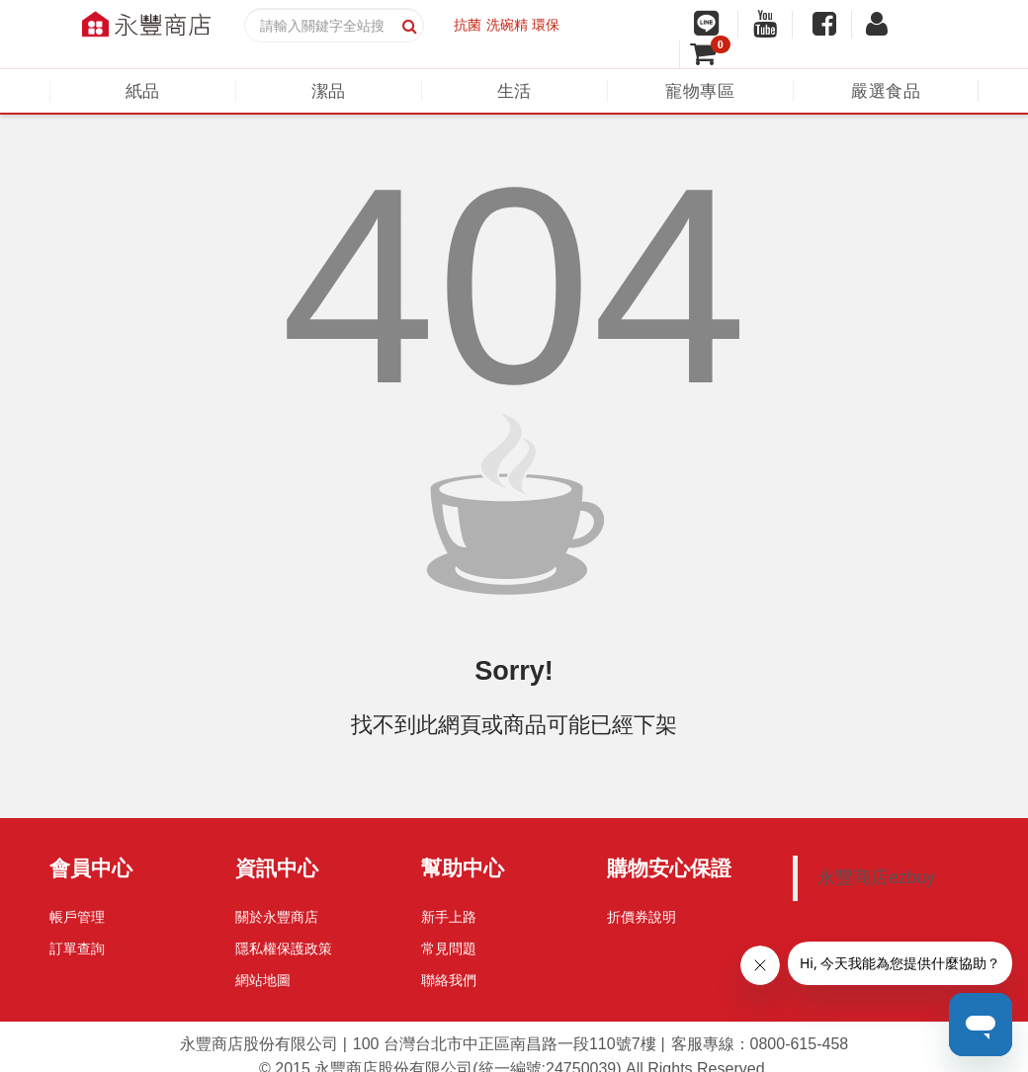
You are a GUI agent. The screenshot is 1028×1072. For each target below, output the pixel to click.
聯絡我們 (448, 980)
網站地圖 (263, 980)
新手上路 (448, 917)
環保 (545, 25)
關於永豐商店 (276, 917)
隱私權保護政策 (283, 948)
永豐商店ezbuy (876, 877)
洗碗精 (507, 25)
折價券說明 (641, 917)
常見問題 (448, 948)
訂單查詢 (77, 948)
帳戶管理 (77, 917)
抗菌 (467, 25)
